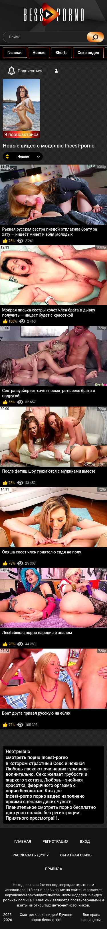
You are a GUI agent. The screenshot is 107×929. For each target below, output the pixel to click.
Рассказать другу (31, 855)
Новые (39, 52)
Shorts (62, 52)
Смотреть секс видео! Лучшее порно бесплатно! (46, 917)
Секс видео (88, 52)
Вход (85, 841)
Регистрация (55, 841)
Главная (15, 52)
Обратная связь (76, 855)
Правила (53, 869)
